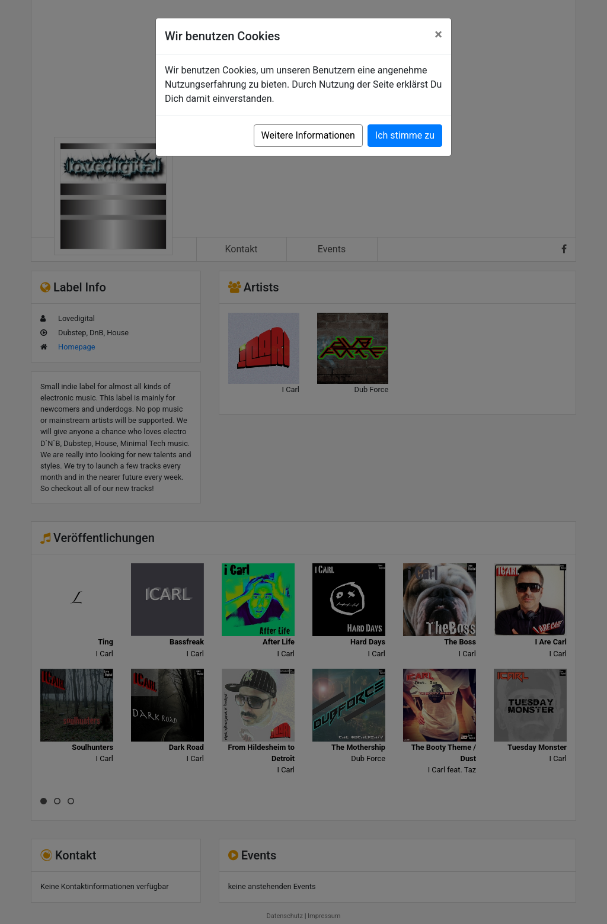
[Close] (438, 34)
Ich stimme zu (405, 135)
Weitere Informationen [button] (308, 135)
